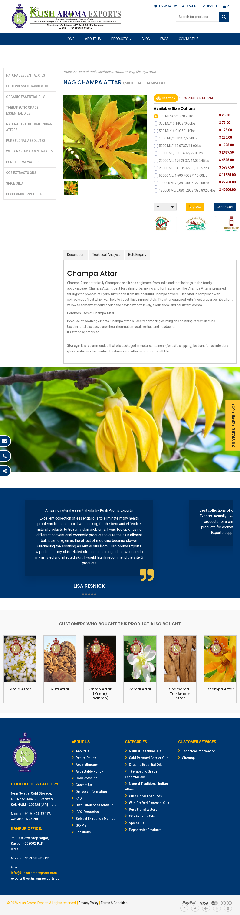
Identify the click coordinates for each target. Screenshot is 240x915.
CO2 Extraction (85, 812)
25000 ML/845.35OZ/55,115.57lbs (184, 168)
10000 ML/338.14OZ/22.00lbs (181, 153)
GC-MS (79, 825)
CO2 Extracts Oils (21, 173)
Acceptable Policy (87, 771)
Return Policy (84, 758)
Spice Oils (14, 183)
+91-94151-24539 (24, 819)
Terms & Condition (114, 903)
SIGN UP (209, 6)
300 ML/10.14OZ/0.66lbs (177, 123)
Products (121, 39)
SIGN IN (188, 6)
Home (70, 39)
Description (75, 255)
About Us (93, 39)
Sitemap (186, 758)
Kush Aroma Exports (34, 903)
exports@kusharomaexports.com (36, 879)
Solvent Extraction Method (93, 819)
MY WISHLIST (164, 6)
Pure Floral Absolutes (25, 140)
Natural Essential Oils (25, 75)
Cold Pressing (85, 778)
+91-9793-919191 (36, 858)
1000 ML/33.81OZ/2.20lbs (178, 138)
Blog (146, 39)
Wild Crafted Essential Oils (29, 151)
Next (227, 543)
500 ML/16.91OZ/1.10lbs (177, 131)
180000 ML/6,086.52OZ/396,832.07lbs (187, 190)
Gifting (104, 50)
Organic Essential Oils (25, 97)
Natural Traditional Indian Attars (100, 72)
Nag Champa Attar (141, 72)
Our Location (77, 50)
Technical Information (197, 751)
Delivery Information (89, 792)
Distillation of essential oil (93, 805)
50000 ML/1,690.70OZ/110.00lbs (183, 175)
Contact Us (189, 39)
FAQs (164, 39)
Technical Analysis (106, 255)
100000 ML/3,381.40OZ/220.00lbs (184, 183)
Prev (13, 543)
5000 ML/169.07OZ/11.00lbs (180, 146)
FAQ (77, 798)
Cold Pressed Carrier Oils (28, 86)
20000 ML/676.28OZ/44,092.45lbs (184, 160)
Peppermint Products (24, 194)
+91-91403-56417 (36, 814)
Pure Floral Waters (23, 162)
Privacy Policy (89, 903)
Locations (81, 832)
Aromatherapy (85, 765)
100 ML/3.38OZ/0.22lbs (176, 116)
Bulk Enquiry (137, 255)
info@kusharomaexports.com (34, 873)
